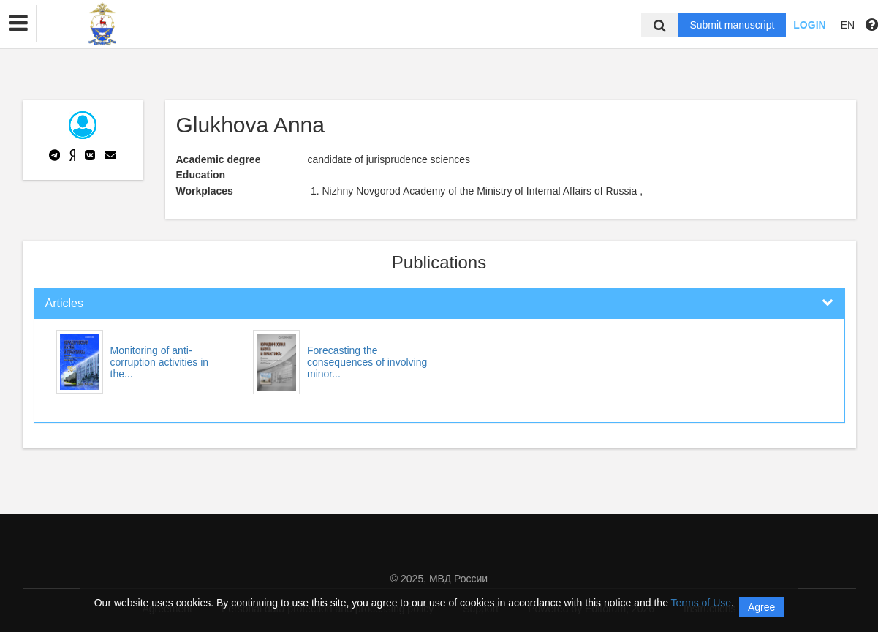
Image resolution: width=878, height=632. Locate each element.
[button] (18, 23)
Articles (64, 303)
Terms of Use (701, 603)
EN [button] (848, 25)
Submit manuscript (731, 25)
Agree (761, 607)
